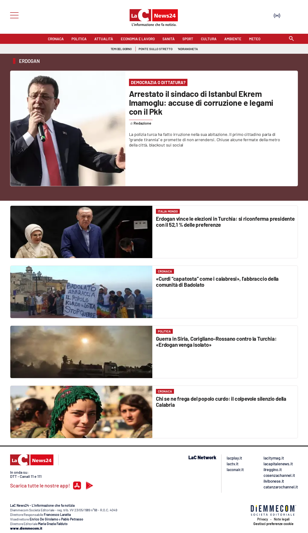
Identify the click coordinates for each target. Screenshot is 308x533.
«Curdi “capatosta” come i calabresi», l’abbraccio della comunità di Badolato (217, 281)
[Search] (291, 39)
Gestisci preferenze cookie (273, 524)
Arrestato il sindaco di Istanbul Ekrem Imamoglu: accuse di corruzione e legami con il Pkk (201, 102)
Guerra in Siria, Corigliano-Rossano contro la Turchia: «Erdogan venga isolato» (216, 341)
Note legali (282, 519)
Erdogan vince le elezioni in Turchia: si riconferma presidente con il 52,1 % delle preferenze (225, 221)
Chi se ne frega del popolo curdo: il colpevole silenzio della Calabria (221, 401)
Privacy (262, 519)
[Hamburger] (13, 15)
